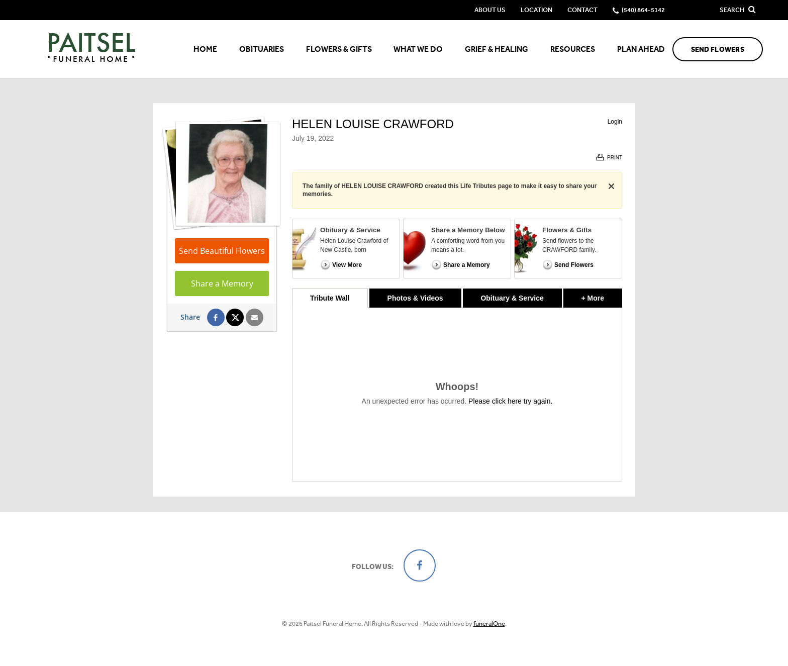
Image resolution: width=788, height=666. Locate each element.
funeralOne (489, 623)
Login (615, 121)
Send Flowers (717, 49)
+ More (601, 295)
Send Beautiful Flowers (222, 250)
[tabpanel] (457, 394)
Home (205, 49)
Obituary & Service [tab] (511, 298)
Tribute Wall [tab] (330, 298)
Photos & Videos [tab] (415, 298)
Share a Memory (222, 283)
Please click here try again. (510, 401)
